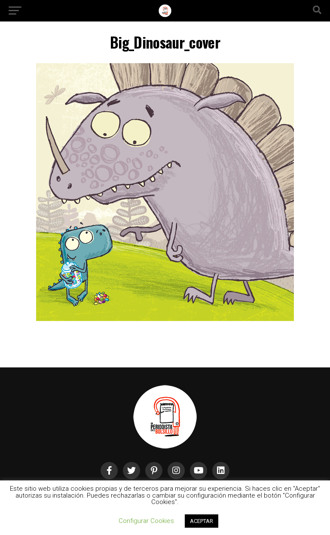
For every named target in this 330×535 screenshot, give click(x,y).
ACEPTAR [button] (201, 521)
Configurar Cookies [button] (146, 521)
